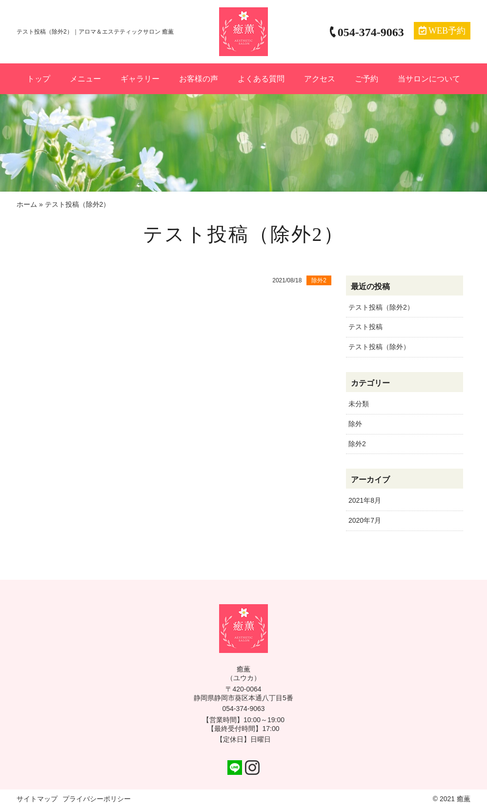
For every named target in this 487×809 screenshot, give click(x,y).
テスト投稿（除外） (379, 347)
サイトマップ (37, 799)
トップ (38, 79)
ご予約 (366, 79)
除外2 (357, 444)
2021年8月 (364, 500)
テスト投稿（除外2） (381, 307)
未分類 (358, 404)
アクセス (319, 79)
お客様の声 (198, 79)
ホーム (27, 204)
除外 (355, 424)
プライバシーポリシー (96, 799)
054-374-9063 (243, 708)
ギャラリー (140, 79)
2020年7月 (364, 520)
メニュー (85, 79)
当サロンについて (429, 79)
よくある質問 (261, 79)
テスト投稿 (365, 327)
